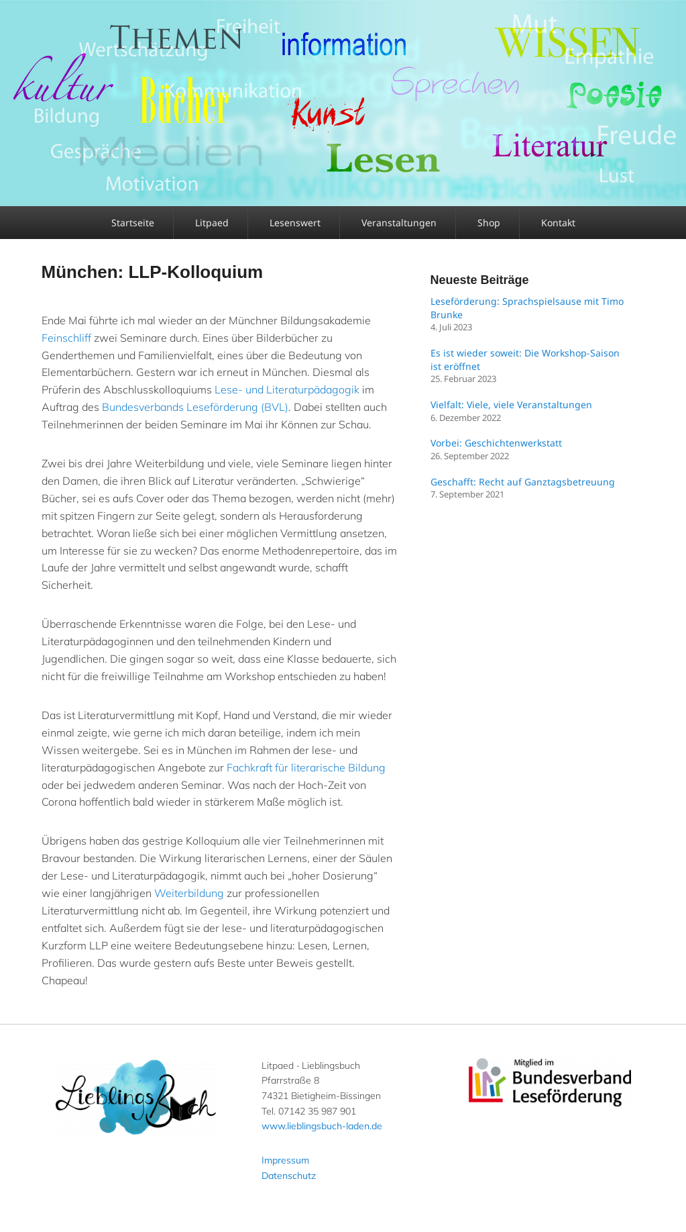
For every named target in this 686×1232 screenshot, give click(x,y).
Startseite (132, 222)
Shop (488, 222)
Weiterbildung (189, 893)
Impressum (285, 1160)
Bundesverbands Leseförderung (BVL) (195, 407)
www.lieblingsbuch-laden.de (322, 1126)
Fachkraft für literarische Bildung (306, 767)
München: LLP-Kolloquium (153, 272)
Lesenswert (295, 222)
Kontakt (558, 222)
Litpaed (212, 222)
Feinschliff (66, 337)
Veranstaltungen (399, 222)
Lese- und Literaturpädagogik (287, 389)
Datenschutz (289, 1176)
